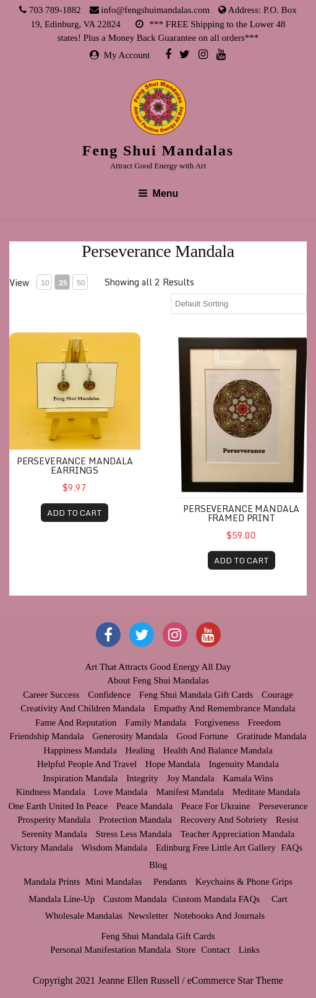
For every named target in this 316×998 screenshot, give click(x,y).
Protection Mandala (135, 820)
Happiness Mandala (80, 750)
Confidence (109, 695)
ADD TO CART (74, 512)
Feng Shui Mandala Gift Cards (196, 695)
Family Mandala (155, 722)
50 (80, 283)
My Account (127, 55)
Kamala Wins (248, 778)
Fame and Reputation (76, 722)
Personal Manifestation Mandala (110, 950)
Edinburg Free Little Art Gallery (216, 848)
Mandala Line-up (61, 899)
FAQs (291, 848)
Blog (158, 865)
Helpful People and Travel (87, 764)
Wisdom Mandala (114, 848)
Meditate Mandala (267, 792)
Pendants (170, 882)
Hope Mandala (172, 764)
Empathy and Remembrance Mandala (224, 708)
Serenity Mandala (54, 834)
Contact (215, 950)
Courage (277, 695)
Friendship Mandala (46, 736)
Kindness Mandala (50, 792)
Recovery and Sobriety (224, 820)
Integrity (142, 778)
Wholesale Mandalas (83, 916)
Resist (287, 820)
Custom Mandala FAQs (216, 899)
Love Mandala (121, 792)
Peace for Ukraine (215, 806)
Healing (140, 750)
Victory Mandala (42, 848)
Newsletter (148, 916)
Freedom (264, 722)
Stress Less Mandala (134, 834)
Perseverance (282, 806)
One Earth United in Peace (58, 806)
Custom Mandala (135, 899)
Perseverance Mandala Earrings (75, 465)
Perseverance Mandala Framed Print (241, 513)
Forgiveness (217, 722)
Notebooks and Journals (219, 916)
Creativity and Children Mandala (82, 708)
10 (44, 283)
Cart (279, 899)
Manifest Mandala (190, 792)
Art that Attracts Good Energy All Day (158, 667)
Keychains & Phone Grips (244, 882)
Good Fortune (202, 736)
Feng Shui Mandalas (158, 150)
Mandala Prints (51, 882)
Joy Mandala (191, 778)
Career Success (51, 695)
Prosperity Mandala (53, 820)
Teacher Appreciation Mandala (238, 834)
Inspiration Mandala (80, 778)
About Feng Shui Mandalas (158, 680)
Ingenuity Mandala (243, 764)
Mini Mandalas (113, 882)
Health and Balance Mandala (218, 750)
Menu (158, 193)
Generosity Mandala (130, 736)
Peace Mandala (144, 806)
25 (62, 283)
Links (249, 950)
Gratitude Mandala (272, 736)
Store (186, 950)
